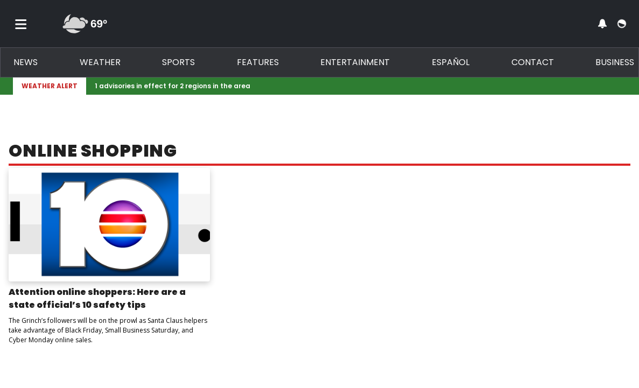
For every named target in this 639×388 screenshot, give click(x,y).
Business (614, 62)
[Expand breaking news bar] (624, 86)
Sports (178, 62)
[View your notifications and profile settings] (602, 23)
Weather (100, 62)
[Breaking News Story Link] (354, 86)
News (25, 62)
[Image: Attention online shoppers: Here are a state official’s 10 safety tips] (109, 224)
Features (258, 62)
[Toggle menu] (21, 23)
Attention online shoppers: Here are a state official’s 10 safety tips (97, 298)
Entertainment (355, 62)
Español (450, 62)
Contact (532, 62)
